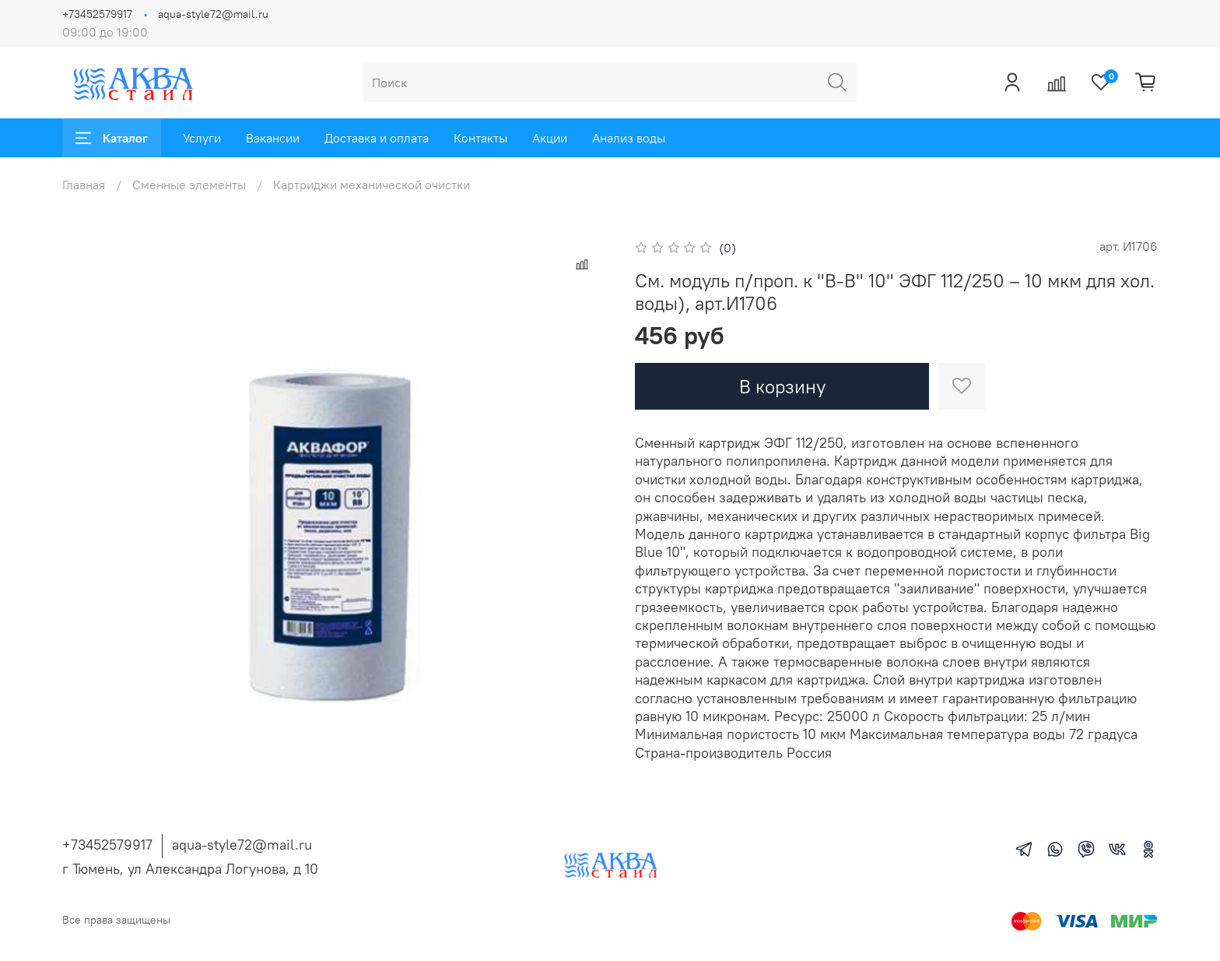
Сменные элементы (189, 184)
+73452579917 (97, 14)
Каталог (111, 138)
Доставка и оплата (376, 138)
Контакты (480, 138)
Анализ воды (628, 138)
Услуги (202, 138)
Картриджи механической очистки (371, 184)
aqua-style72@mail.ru (213, 14)
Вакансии (273, 138)
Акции (549, 138)
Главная (83, 184)
